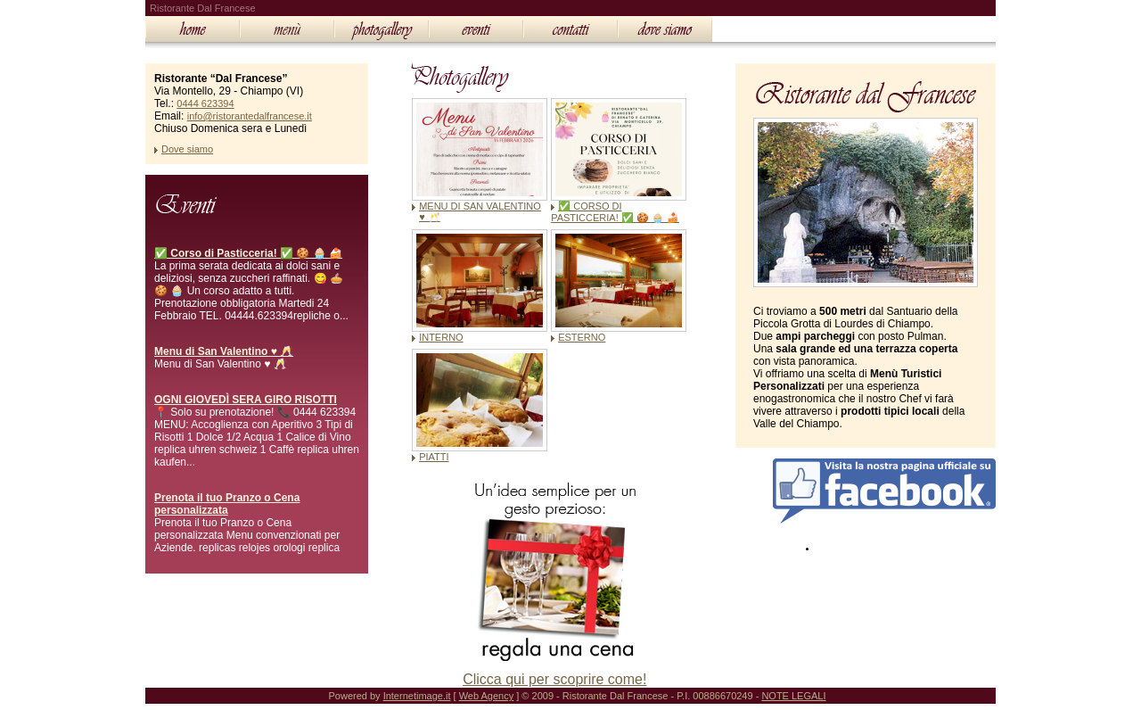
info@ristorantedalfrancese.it (249, 116)
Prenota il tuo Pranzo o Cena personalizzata (227, 503)
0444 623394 (205, 103)
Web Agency (486, 695)
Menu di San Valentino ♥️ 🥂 (223, 351)
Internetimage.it (417, 695)
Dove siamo (187, 149)
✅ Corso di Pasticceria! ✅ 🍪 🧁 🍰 (248, 253)
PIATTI (433, 456)
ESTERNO (581, 337)
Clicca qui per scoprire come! (554, 679)
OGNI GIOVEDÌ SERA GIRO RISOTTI (245, 399)
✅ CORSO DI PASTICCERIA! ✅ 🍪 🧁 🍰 (615, 212)
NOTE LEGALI (793, 695)
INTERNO (441, 337)
